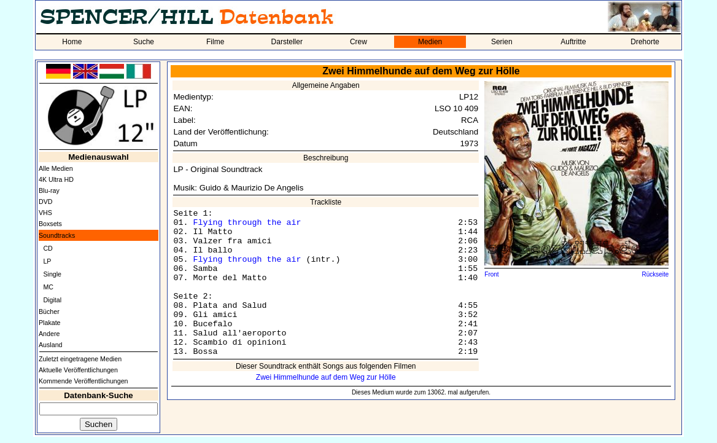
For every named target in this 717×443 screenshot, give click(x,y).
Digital (52, 300)
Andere (49, 333)
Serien (502, 41)
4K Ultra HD (56, 179)
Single (52, 274)
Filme (215, 41)
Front (491, 274)
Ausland (51, 344)
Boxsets (50, 223)
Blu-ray (49, 190)
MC (48, 287)
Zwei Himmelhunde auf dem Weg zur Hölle (326, 377)
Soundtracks (57, 235)
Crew (358, 41)
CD (47, 248)
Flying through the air (247, 222)
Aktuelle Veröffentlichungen (78, 370)
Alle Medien (56, 168)
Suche (143, 41)
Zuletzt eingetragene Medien (80, 359)
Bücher (49, 311)
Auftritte (573, 41)
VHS (45, 212)
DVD (46, 201)
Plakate (50, 322)
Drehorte (644, 41)
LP (47, 261)
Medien (430, 41)
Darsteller (287, 41)
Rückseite (655, 274)
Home (72, 41)
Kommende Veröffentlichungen (83, 381)
